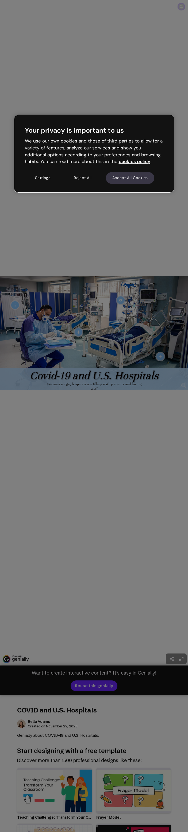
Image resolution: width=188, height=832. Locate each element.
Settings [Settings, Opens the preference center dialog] (43, 177)
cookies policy (134, 161)
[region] (94, 154)
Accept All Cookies (130, 177)
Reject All (82, 177)
